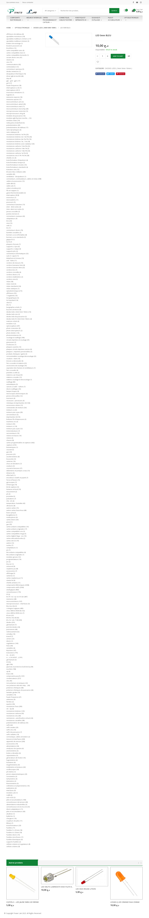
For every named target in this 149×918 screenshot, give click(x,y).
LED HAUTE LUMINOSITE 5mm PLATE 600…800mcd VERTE (57, 887)
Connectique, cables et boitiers (66, 19)
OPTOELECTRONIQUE (131, 19)
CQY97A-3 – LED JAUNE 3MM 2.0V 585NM (22, 902)
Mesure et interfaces (34, 19)
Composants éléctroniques (16, 19)
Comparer (129, 56)
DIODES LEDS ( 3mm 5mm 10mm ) (45, 28)
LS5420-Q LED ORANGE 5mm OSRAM (124, 902)
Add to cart (118, 56)
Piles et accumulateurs (115, 19)
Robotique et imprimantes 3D (82, 19)
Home (8, 28)
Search (114, 11)
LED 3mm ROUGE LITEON (86, 889)
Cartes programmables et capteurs (50, 19)
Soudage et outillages (97, 19)
